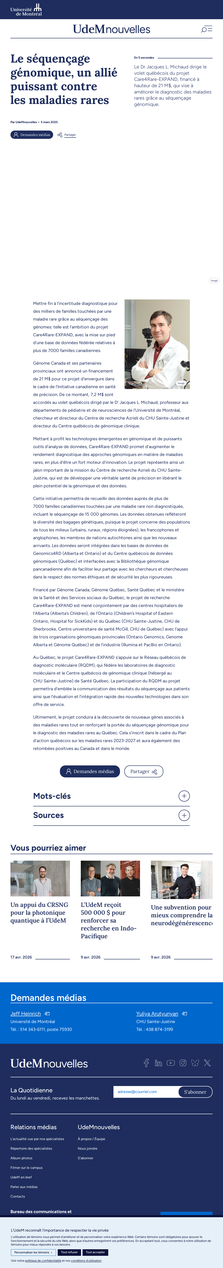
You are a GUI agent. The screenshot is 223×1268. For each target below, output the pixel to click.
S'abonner (195, 1096)
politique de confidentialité (43, 1261)
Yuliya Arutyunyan (157, 1018)
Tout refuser (69, 1252)
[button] (206, 30)
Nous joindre (87, 1153)
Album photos (21, 1162)
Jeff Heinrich (25, 1018)
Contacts (17, 1200)
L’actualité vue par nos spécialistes (37, 1143)
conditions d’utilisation (86, 1261)
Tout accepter (95, 1252)
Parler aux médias (23, 1191)
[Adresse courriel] (145, 1096)
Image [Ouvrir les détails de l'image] (214, 284)
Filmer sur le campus (26, 1172)
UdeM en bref (21, 1181)
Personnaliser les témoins (33, 1252)
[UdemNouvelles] (111, 30)
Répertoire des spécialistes (31, 1153)
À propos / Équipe (91, 1143)
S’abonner (85, 1162)
